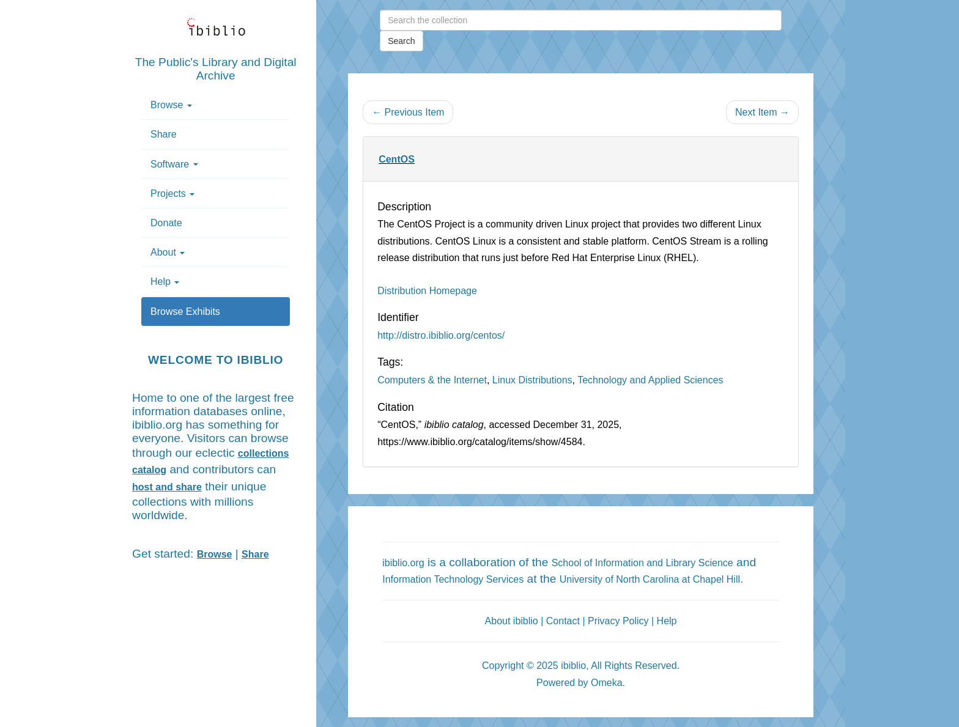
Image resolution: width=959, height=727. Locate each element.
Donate (166, 223)
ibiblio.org (403, 563)
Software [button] (174, 164)
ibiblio (573, 665)
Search (401, 41)
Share (163, 134)
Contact (563, 621)
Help (667, 621)
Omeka (607, 682)
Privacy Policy (618, 621)
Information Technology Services (453, 579)
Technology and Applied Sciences (650, 380)
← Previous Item (408, 112)
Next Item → (762, 112)
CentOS (397, 159)
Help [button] (164, 281)
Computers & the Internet (432, 380)
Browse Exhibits (185, 311)
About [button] (167, 252)
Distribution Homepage (427, 291)
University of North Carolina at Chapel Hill (650, 579)
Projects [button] (172, 193)
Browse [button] (171, 105)
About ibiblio (511, 621)
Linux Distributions (532, 380)
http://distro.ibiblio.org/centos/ (441, 335)
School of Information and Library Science (642, 563)
